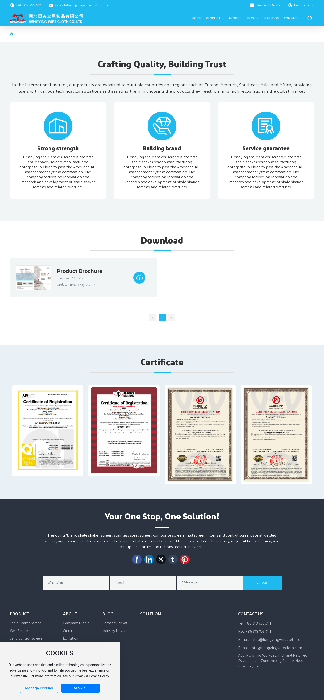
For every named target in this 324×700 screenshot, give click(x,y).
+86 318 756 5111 (26, 5)
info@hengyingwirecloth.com (276, 648)
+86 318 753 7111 (258, 631)
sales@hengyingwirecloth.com (78, 5)
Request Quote (265, 5)
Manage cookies (39, 688)
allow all (80, 688)
